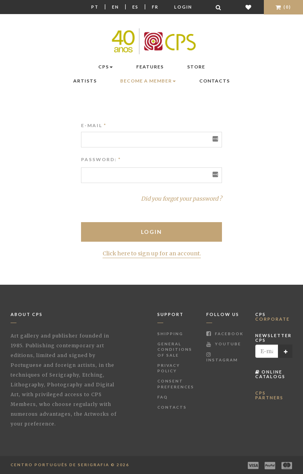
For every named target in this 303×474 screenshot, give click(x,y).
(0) (283, 6)
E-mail (93, 125)
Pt (95, 6)
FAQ (162, 397)
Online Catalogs (270, 374)
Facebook (224, 333)
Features (150, 67)
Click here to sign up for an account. (152, 253)
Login (183, 6)
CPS (105, 67)
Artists (85, 81)
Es (135, 6)
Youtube (223, 343)
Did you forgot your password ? (181, 198)
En (115, 6)
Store (196, 67)
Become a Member (148, 81)
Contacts (214, 81)
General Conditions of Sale (174, 349)
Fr (155, 6)
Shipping (170, 333)
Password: (99, 159)
